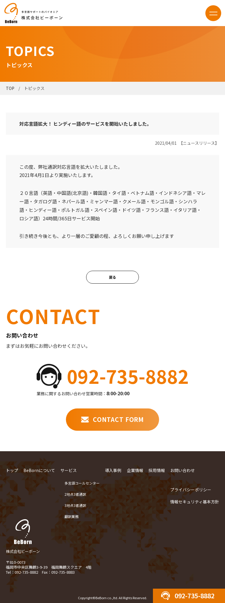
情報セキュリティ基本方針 (194, 502)
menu (213, 13)
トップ (12, 470)
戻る (112, 277)
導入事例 (113, 470)
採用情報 (157, 470)
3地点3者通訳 (75, 505)
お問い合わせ (182, 470)
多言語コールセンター (82, 483)
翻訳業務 (71, 516)
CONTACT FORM (118, 419)
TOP (10, 88)
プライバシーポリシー (190, 490)
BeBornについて (39, 470)
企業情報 (135, 470)
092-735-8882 (128, 376)
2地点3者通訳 (75, 494)
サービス (68, 470)
